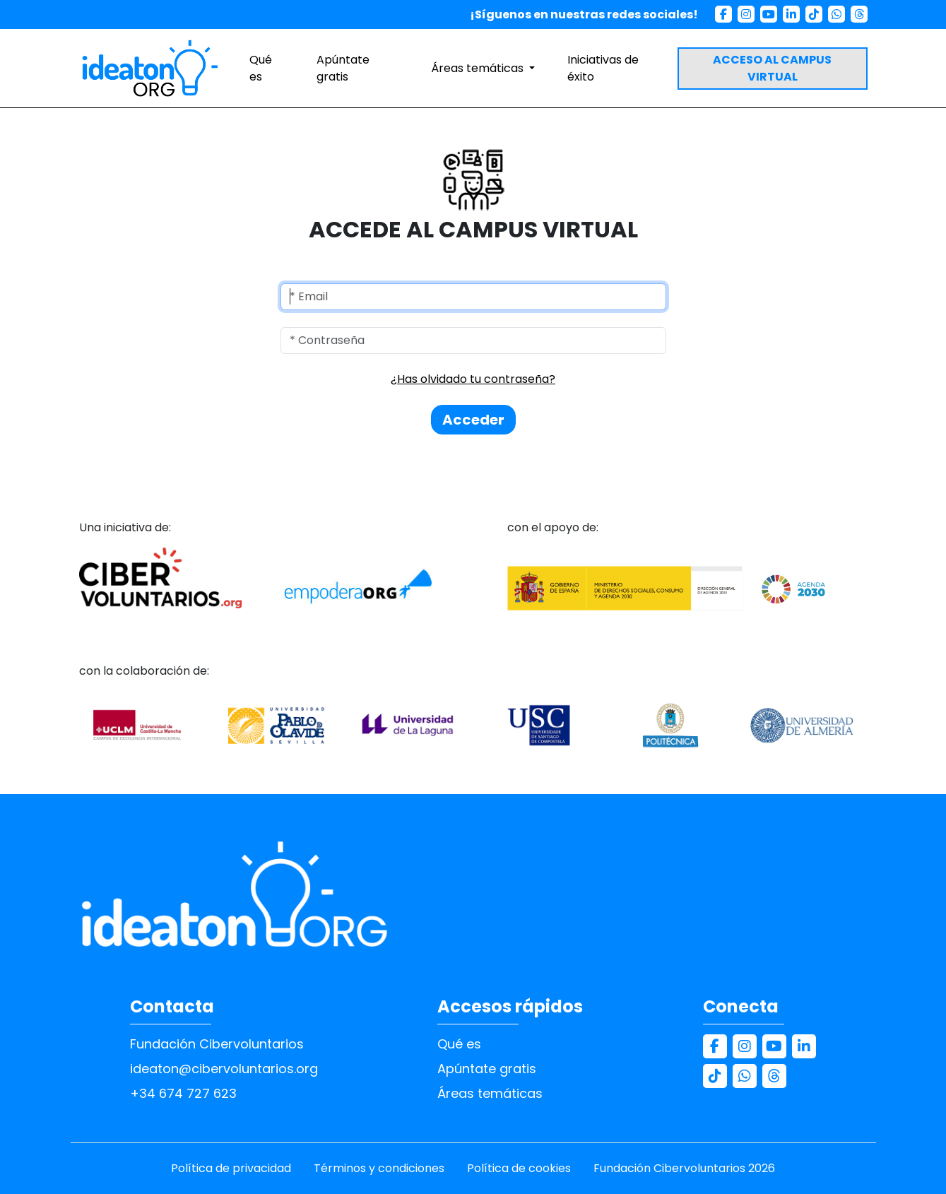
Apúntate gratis (343, 68)
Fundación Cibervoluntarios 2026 (684, 1168)
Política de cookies (519, 1168)
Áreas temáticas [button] (478, 68)
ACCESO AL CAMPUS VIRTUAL (772, 68)
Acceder (473, 420)
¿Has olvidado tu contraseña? (473, 379)
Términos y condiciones (379, 1168)
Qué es (260, 68)
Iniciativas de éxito (603, 68)
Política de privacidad (231, 1168)
